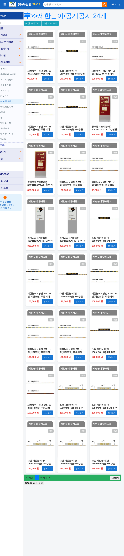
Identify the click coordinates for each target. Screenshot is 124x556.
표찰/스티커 (19, 149)
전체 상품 (10, 25)
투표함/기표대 (14, 125)
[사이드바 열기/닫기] (5, 4)
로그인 (116, 4)
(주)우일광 (24, 4)
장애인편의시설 (19, 45)
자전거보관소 (14, 93)
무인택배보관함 (15, 120)
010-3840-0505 (12, 171)
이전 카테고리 (49, 31)
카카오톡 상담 (12, 178)
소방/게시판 (19, 52)
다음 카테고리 (67, 31)
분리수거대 (13, 66)
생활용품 (19, 156)
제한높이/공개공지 (16, 98)
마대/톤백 (12, 109)
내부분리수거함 (15, 82)
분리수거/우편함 (19, 59)
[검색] (104, 4)
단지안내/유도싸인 (16, 104)
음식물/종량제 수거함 (18, 71)
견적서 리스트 (12, 185)
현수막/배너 (13, 136)
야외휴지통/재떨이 (16, 77)
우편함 (13, 114)
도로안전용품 (19, 32)
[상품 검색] (72, 4)
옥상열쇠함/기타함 (16, 131)
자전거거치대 (14, 87)
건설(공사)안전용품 (19, 39)
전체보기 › (12, 142)
